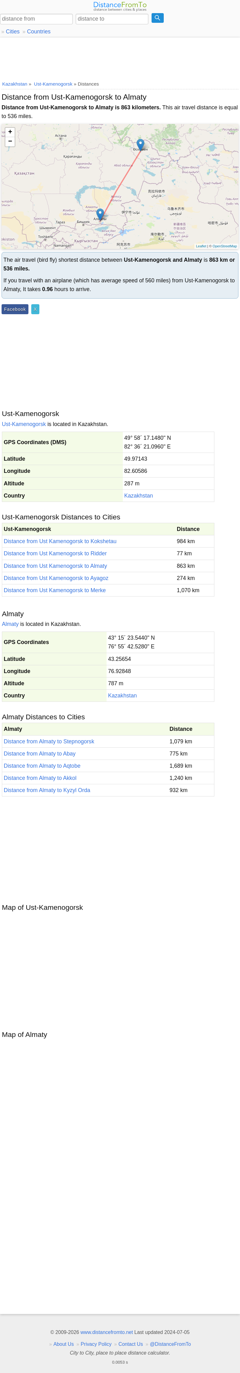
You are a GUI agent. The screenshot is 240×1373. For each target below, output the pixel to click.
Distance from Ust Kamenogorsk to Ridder (55, 553)
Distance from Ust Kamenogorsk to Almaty (55, 566)
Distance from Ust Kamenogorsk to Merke (55, 590)
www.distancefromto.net (106, 1332)
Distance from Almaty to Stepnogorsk (49, 741)
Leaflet (201, 246)
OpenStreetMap (224, 246)
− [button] (10, 141)
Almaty (10, 624)
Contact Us (130, 1344)
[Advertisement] (120, 57)
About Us (63, 1344)
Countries (38, 31)
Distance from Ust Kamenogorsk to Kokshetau (60, 541)
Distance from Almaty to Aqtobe (42, 766)
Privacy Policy (96, 1344)
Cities (13, 31)
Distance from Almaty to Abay (40, 754)
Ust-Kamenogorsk (24, 424)
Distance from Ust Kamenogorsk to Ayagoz (56, 578)
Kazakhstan (138, 496)
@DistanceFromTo (170, 1344)
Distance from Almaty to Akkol (40, 778)
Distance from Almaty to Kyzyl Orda (47, 790)
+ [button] (10, 132)
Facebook (15, 309)
